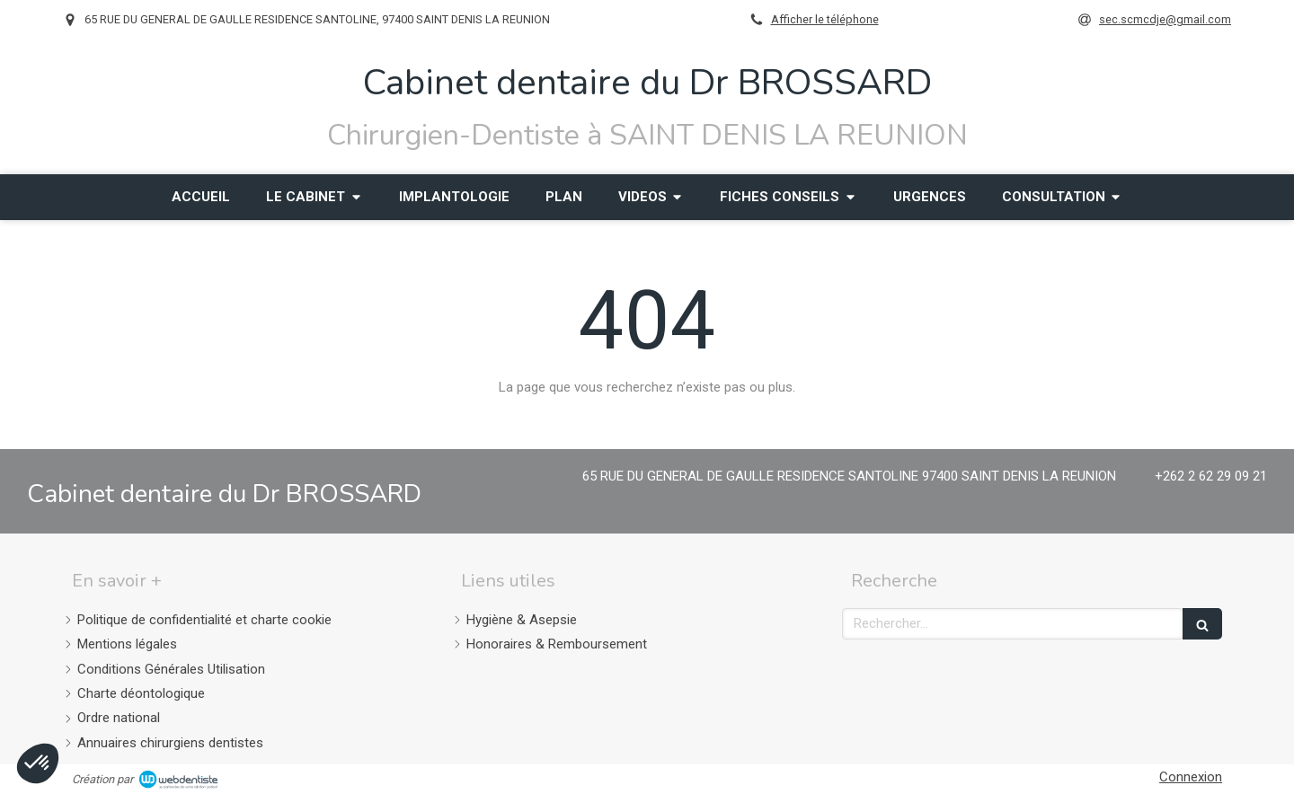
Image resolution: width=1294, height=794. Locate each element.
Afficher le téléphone (825, 19)
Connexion (1190, 777)
